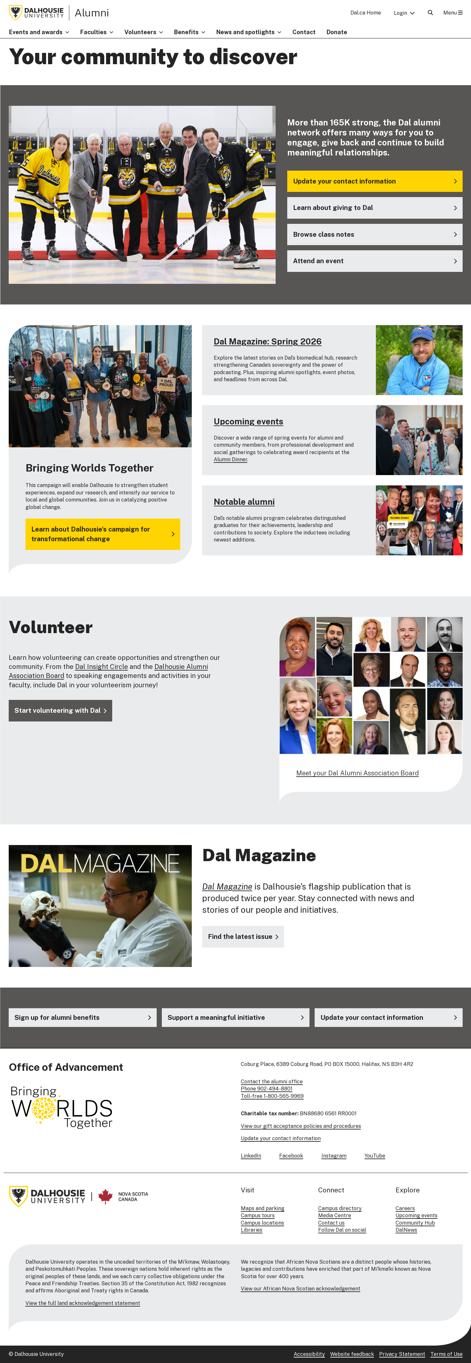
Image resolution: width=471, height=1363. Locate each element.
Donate (337, 32)
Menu (453, 12)
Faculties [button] (93, 32)
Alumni (91, 12)
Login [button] (400, 13)
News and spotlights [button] (245, 32)
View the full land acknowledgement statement (82, 1303)
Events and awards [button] (36, 32)
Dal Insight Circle (101, 667)
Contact (304, 32)
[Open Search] (430, 12)
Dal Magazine (227, 886)
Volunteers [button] (140, 32)
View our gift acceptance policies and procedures (301, 1126)
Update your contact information (281, 1138)
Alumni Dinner (230, 460)
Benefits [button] (186, 32)
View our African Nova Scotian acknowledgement (300, 1289)
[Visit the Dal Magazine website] (243, 936)
